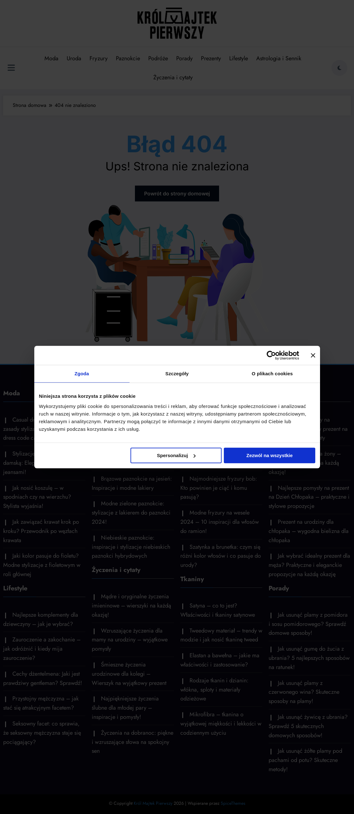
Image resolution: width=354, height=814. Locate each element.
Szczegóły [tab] (177, 373)
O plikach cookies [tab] (272, 373)
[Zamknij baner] (313, 355)
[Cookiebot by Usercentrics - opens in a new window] (271, 355)
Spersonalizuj (176, 455)
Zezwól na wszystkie (269, 455)
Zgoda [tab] (82, 373)
